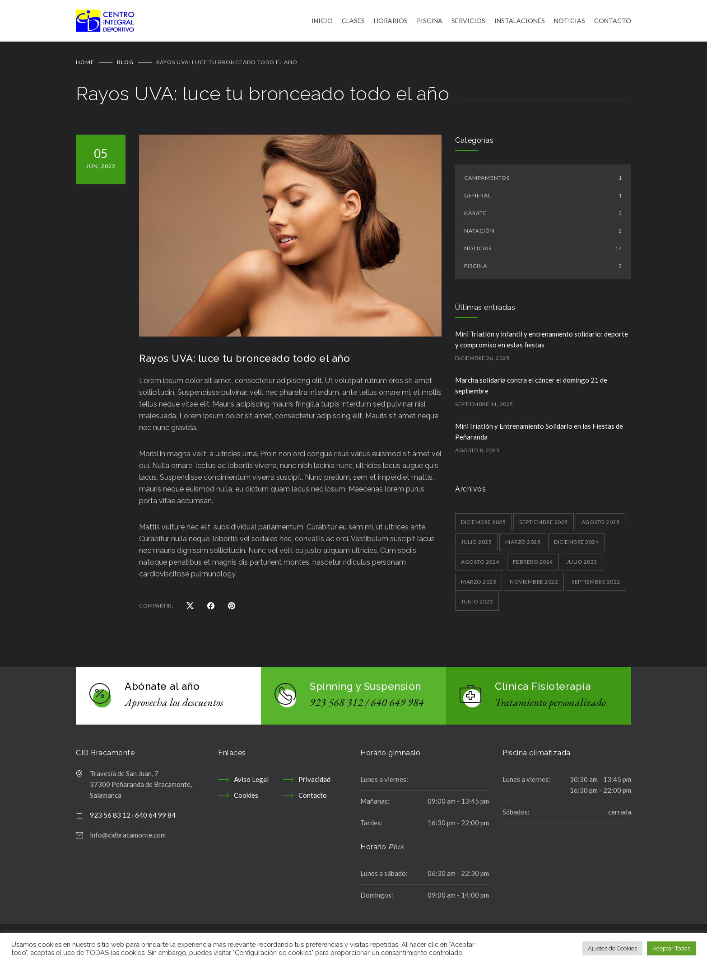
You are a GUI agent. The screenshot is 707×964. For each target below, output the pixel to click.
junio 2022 (477, 604)
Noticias (543, 251)
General (543, 198)
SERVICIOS (468, 22)
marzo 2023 (478, 584)
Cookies (246, 798)
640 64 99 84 (155, 818)
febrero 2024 (533, 564)
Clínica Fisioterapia (543, 689)
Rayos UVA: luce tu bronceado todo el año (244, 361)
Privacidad (314, 782)
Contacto (312, 798)
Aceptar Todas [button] (671, 948)
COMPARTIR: (156, 608)
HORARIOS (391, 22)
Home (85, 64)
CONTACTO (612, 22)
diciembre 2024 (576, 544)
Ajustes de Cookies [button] (612, 948)
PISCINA (429, 22)
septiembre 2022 (596, 584)
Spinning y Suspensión (365, 689)
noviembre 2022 (534, 584)
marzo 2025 (522, 544)
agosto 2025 (600, 524)
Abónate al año (162, 689)
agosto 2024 (480, 564)
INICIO (322, 22)
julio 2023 (582, 564)
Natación (543, 233)
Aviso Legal (251, 782)
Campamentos (543, 180)
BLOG (125, 64)
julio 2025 (476, 544)
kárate (543, 215)
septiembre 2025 (543, 524)
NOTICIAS (569, 22)
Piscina (543, 268)
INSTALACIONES (519, 22)
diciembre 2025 (483, 524)
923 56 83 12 (110, 818)
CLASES (353, 22)
